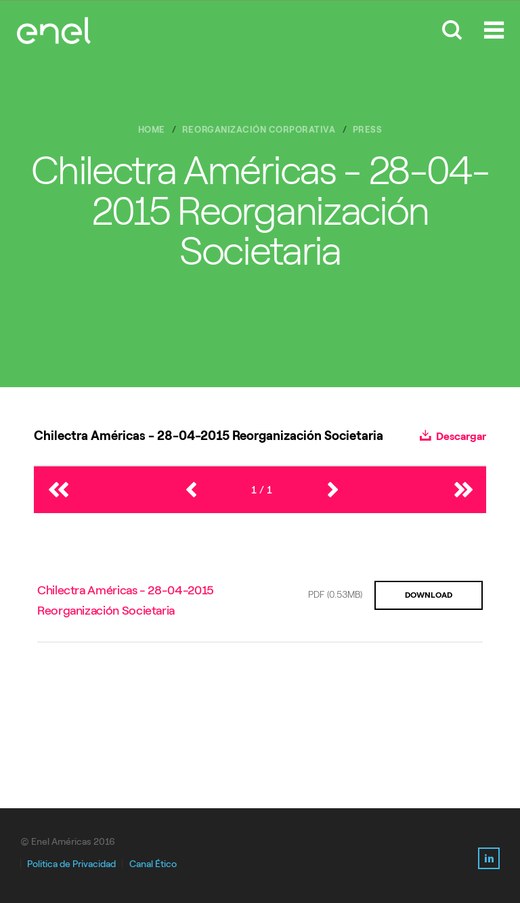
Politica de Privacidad (71, 864)
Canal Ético (153, 864)
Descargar (453, 436)
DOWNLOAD (428, 595)
